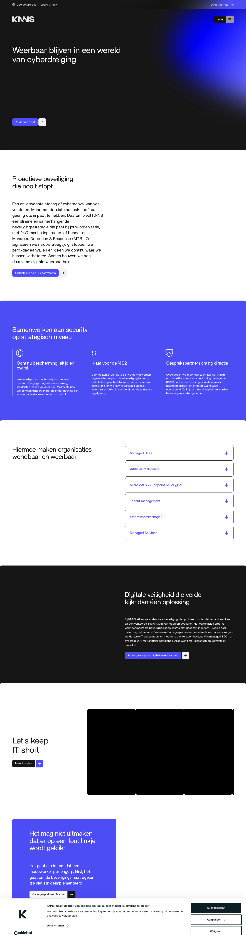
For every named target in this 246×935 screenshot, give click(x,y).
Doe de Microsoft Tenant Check (34, 4)
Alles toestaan (216, 901)
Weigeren (216, 925)
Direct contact (222, 4)
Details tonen (55, 919)
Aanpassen (216, 913)
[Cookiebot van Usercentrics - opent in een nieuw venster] (23, 928)
